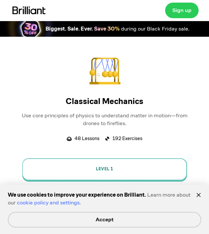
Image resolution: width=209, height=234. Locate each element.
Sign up (181, 10)
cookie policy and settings (48, 202)
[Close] (198, 195)
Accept (105, 219)
